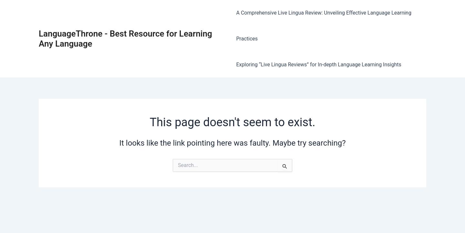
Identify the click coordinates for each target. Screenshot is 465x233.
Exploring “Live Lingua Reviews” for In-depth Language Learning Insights (318, 64)
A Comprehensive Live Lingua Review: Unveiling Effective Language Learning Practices (323, 26)
